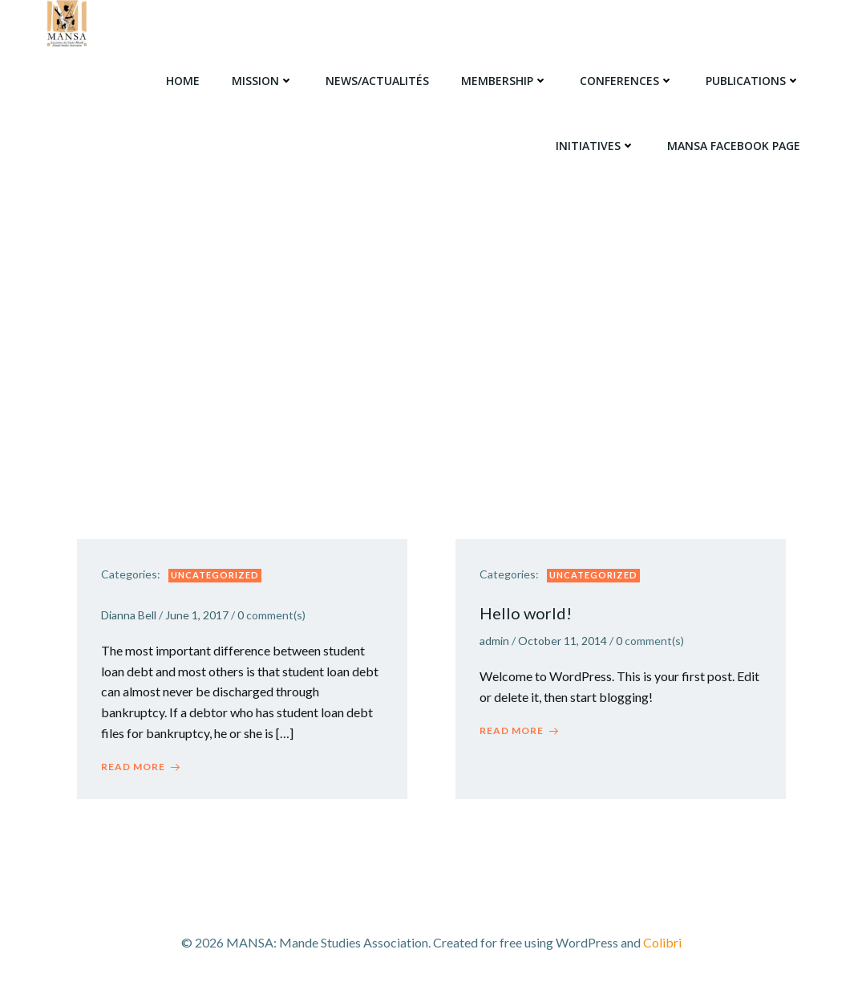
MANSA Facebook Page (733, 145)
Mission (262, 80)
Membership (504, 80)
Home (183, 80)
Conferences (627, 80)
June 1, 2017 (197, 615)
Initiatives (595, 145)
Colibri (662, 942)
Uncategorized (215, 575)
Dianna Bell (128, 615)
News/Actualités (377, 80)
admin (494, 640)
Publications (753, 80)
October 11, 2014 (562, 640)
